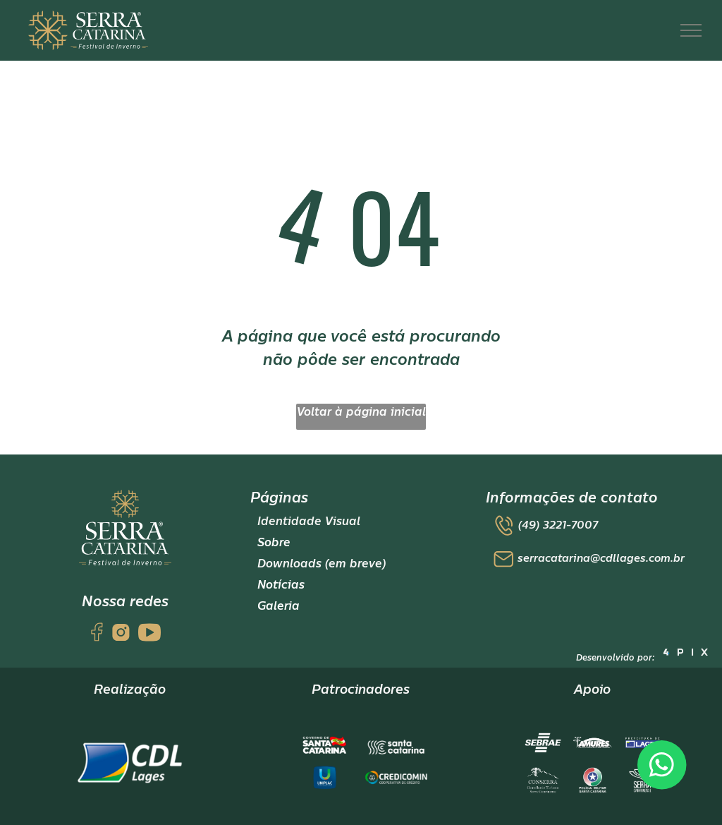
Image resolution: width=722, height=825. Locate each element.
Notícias (281, 585)
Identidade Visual (308, 521)
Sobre (273, 542)
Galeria (278, 606)
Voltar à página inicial (361, 412)
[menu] (691, 30)
